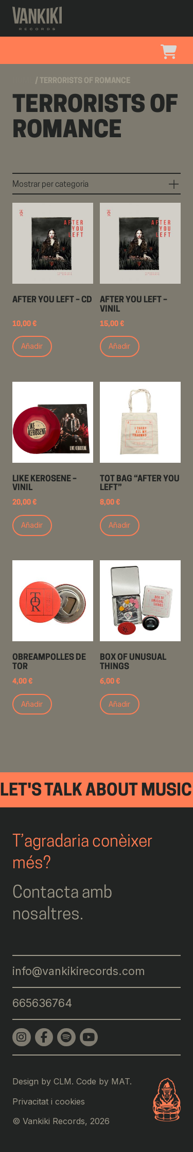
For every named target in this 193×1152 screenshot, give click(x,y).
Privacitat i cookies (48, 1101)
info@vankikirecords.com (78, 971)
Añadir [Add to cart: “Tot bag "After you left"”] (119, 525)
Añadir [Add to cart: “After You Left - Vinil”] (119, 346)
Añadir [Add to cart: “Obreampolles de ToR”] (32, 704)
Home (22, 81)
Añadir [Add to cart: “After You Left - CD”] (32, 346)
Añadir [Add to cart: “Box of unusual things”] (119, 704)
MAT (120, 1081)
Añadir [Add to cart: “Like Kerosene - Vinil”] (32, 525)
